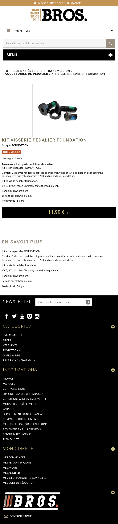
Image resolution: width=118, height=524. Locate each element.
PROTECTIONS (11, 350)
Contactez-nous (14, 388)
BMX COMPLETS (12, 335)
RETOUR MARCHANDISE (17, 434)
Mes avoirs (10, 467)
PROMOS (8, 378)
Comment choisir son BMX (20, 419)
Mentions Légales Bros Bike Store (25, 424)
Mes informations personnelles (24, 477)
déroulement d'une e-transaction (26, 414)
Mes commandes (14, 457)
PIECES (7, 340)
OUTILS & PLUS (11, 355)
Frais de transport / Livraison (23, 393)
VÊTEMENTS (10, 345)
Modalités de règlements (20, 404)
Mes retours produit (17, 462)
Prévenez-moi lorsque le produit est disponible (27, 164)
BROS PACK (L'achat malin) (19, 360)
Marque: (6, 145)
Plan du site (11, 439)
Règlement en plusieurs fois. (22, 429)
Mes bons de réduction (18, 482)
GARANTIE (9, 408)
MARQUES (9, 383)
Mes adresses (12, 472)
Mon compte (18, 448)
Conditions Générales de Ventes (25, 398)
